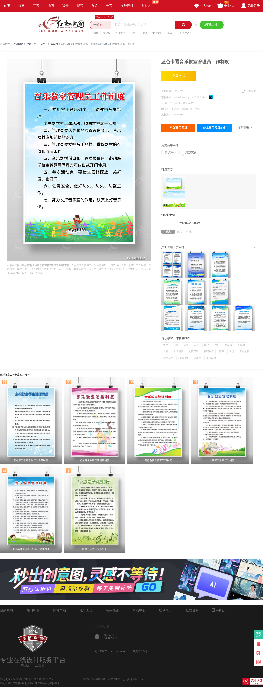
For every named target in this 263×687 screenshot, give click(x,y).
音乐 (217, 344)
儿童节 (134, 33)
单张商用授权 (178, 127)
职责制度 (183, 358)
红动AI (148, 3)
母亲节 (171, 33)
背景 (65, 5)
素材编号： (167, 91)
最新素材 (6, 610)
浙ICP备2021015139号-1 (43, 679)
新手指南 (112, 610)
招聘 (95, 33)
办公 (94, 5)
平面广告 (32, 44)
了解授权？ (245, 127)
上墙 (165, 351)
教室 (221, 351)
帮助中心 (139, 610)
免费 (109, 5)
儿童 (175, 344)
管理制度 (209, 351)
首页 (7, 5)
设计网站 (18, 44)
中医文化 (157, 33)
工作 (186, 344)
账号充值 (86, 610)
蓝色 (165, 344)
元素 (36, 5)
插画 (50, 5)
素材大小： (167, 114)
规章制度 (168, 358)
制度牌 (228, 344)
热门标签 (33, 610)
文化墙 (107, 33)
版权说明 (192, 610)
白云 (196, 344)
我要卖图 (258, 635)
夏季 (145, 33)
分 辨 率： (167, 103)
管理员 (197, 358)
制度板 (241, 344)
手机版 (218, 610)
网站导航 (59, 610)
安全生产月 (186, 33)
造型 (231, 351)
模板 (21, 5)
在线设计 (127, 5)
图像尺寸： (167, 108)
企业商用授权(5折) (214, 127)
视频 (80, 5)
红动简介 (165, 610)
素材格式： (167, 97)
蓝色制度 (244, 351)
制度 (42, 44)
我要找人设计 (211, 24)
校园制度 (53, 44)
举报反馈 (251, 91)
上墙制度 (178, 351)
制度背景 (193, 351)
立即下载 (178, 76)
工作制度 (211, 358)
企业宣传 (120, 33)
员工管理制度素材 (172, 247)
